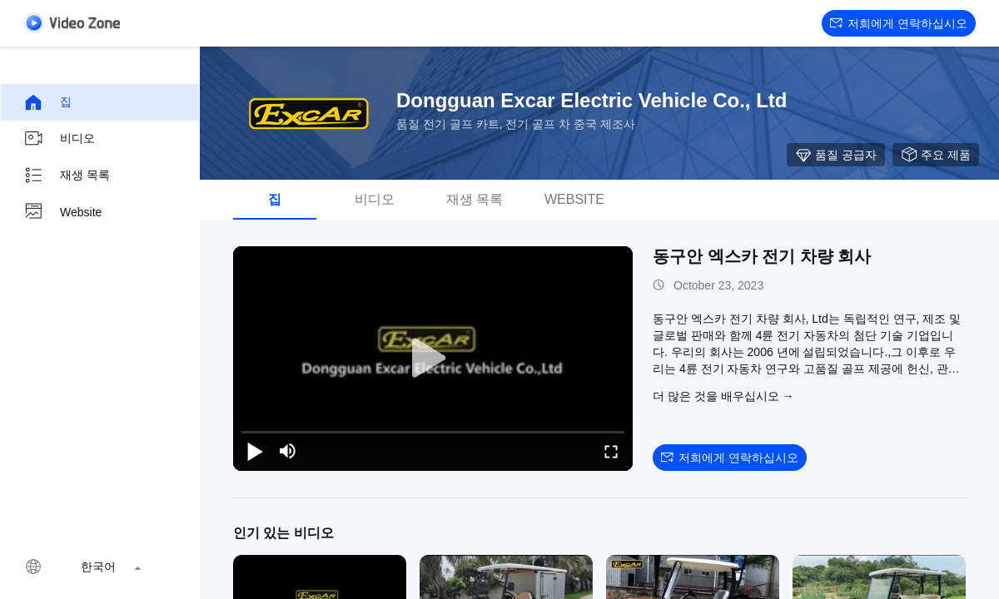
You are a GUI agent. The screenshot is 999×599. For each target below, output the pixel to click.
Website (62, 212)
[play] (433, 358)
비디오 (59, 139)
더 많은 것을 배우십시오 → (723, 396)
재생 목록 (66, 176)
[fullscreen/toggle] (611, 450)
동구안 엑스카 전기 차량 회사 (762, 256)
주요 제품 (936, 154)
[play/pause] (254, 450)
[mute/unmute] (288, 450)
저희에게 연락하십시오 (898, 23)
